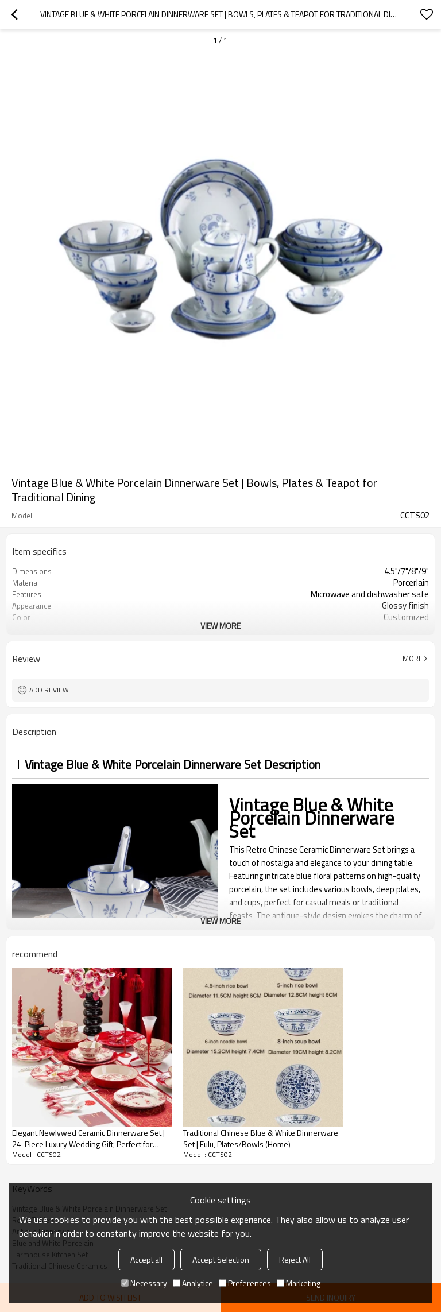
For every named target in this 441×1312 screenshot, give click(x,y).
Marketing (298, 1283)
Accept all (146, 1259)
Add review (49, 689)
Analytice (193, 1283)
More (413, 658)
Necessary (144, 1283)
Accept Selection (220, 1259)
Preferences (245, 1283)
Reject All (295, 1259)
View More (220, 626)
